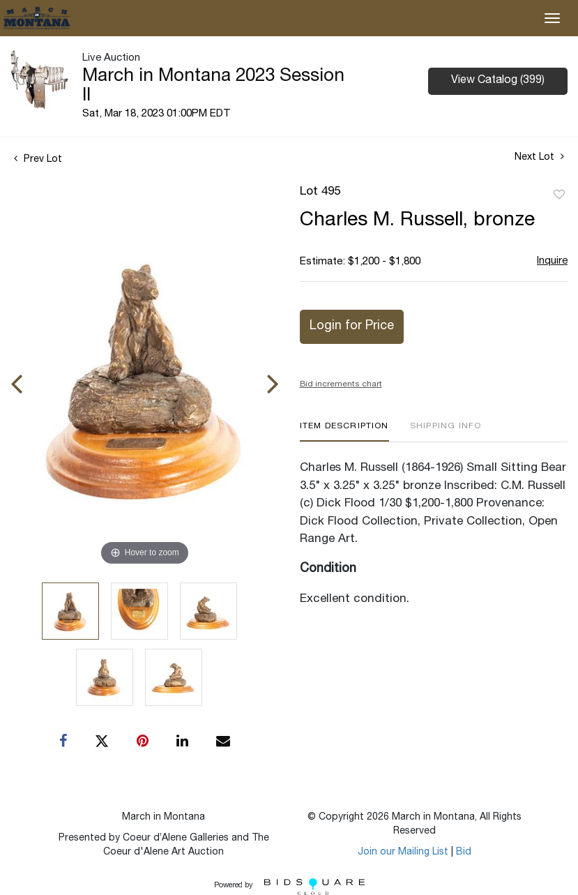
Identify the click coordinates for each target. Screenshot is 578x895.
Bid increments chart (341, 384)
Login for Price (352, 326)
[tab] (344, 431)
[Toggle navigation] (552, 18)
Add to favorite (559, 195)
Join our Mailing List (403, 852)
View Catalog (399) (498, 81)
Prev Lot (38, 160)
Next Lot (539, 157)
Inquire (552, 261)
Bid (463, 852)
